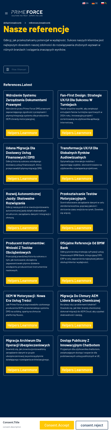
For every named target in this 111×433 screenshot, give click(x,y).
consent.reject (92, 425)
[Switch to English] (85, 3)
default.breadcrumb (12, 23)
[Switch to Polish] (104, 3)
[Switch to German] (94, 3)
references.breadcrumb (39, 23)
